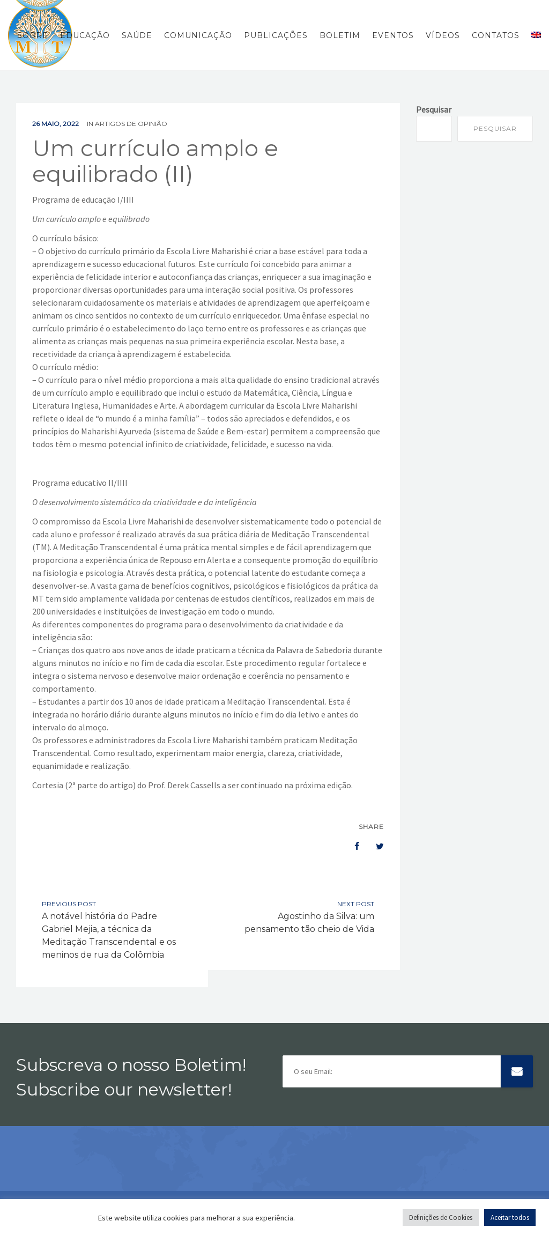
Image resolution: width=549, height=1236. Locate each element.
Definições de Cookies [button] (440, 1217)
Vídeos (443, 35)
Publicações (276, 35)
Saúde (137, 35)
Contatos (496, 35)
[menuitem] (533, 35)
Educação (85, 35)
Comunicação (198, 35)
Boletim (340, 35)
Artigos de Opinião (131, 124)
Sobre (32, 35)
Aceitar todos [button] (510, 1217)
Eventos (393, 35)
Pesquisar (433, 109)
